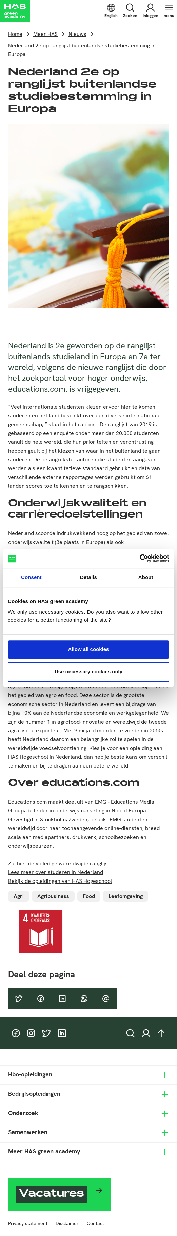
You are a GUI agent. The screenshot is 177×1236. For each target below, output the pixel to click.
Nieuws (77, 34)
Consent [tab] (31, 577)
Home (15, 34)
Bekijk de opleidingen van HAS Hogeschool (60, 881)
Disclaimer (67, 1223)
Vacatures (51, 1194)
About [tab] (145, 577)
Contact (95, 1223)
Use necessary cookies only (88, 671)
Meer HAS (45, 34)
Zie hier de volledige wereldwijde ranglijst (59, 863)
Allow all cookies (88, 649)
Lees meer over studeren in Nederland (55, 872)
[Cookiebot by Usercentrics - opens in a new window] (139, 558)
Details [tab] (88, 577)
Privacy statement (27, 1223)
